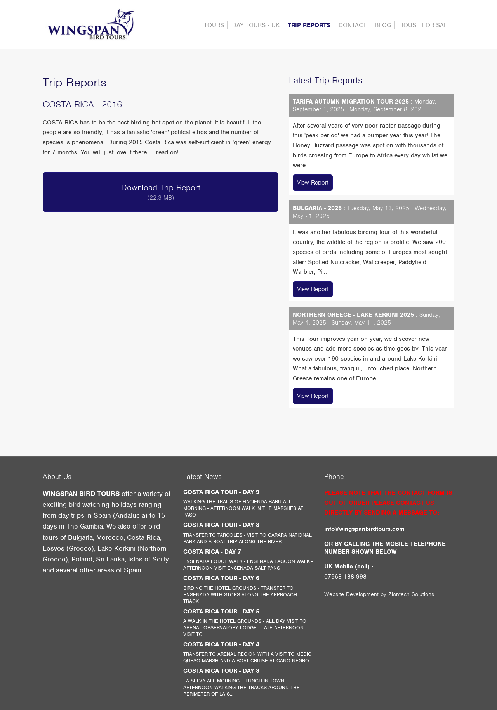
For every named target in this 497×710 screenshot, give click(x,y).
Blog (383, 25)
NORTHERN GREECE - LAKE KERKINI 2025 (353, 315)
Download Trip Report (160, 192)
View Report (312, 183)
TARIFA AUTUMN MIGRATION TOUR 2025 (351, 101)
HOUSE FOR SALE (425, 25)
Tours (214, 25)
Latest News (202, 476)
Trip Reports (309, 25)
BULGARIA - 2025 (317, 208)
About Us (57, 476)
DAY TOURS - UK (256, 25)
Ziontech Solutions (411, 594)
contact (353, 25)
